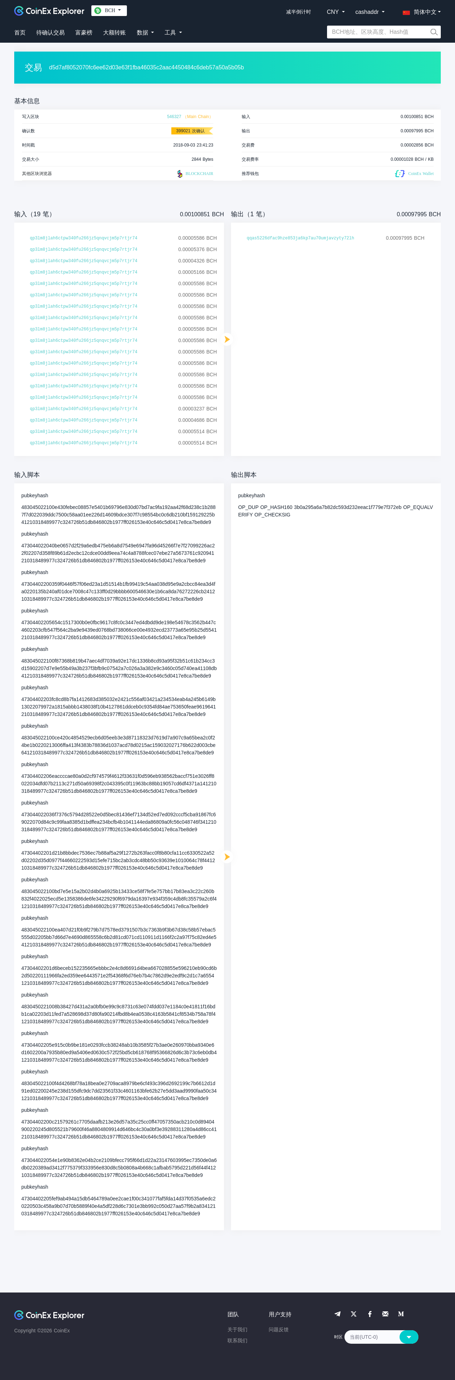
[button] (418, 10)
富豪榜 (83, 33)
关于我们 (237, 1329)
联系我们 (237, 1340)
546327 (174, 116)
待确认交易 (50, 33)
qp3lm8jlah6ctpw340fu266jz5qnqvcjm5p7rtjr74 (83, 238)
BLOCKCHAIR (194, 174)
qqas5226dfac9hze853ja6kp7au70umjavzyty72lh (300, 238)
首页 (20, 33)
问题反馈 (279, 1329)
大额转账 (114, 33)
